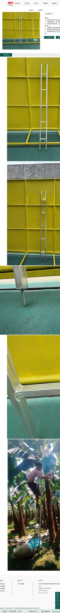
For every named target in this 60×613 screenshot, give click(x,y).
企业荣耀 (2, 588)
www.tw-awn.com (42, 592)
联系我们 (40, 10)
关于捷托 (26, 3)
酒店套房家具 (29, 608)
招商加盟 (54, 3)
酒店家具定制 (22, 608)
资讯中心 (31, 10)
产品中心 (36, 3)
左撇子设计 (37, 608)
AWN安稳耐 (21, 583)
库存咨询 (49, 37)
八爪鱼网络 (16, 608)
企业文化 (2, 590)
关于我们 (2, 583)
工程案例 (45, 3)
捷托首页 (17, 3)
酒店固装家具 (8, 608)
